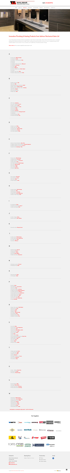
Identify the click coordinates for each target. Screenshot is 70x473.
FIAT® (22, 330)
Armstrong (24, 87)
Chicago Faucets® (19, 86)
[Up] (66, 469)
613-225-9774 (49, 3)
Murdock (16, 88)
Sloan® (24, 85)
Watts (18, 82)
